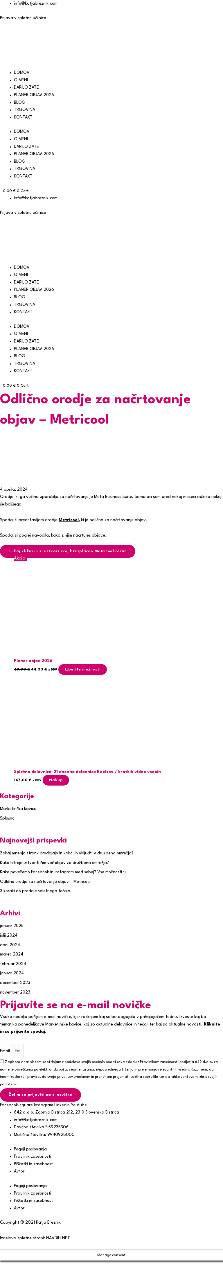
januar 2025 (12, 926)
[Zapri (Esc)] (64, 1266)
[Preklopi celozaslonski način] (27, 1266)
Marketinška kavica (18, 809)
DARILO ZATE (27, 87)
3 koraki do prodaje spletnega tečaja (36, 892)
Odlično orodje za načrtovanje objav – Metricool (46, 882)
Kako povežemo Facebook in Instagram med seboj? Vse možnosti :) (64, 873)
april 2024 (10, 945)
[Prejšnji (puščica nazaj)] (8, 1275)
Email (5, 1051)
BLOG (19, 103)
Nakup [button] (58, 781)
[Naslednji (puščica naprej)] (27, 1275)
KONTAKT (23, 117)
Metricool (69, 520)
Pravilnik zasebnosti (33, 1157)
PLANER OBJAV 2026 (34, 95)
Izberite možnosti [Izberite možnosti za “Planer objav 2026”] (85, 669)
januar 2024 (12, 974)
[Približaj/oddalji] (8, 1266)
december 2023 (15, 983)
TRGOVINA (24, 110)
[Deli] (46, 1266)
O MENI (21, 80)
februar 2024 (13, 964)
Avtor (19, 1172)
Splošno (7, 819)
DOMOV (22, 73)
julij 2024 (9, 936)
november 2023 (15, 993)
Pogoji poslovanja (31, 1150)
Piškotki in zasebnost (34, 1165)
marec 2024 (12, 955)
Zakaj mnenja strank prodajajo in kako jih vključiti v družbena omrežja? (68, 853)
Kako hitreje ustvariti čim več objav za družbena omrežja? (55, 863)
